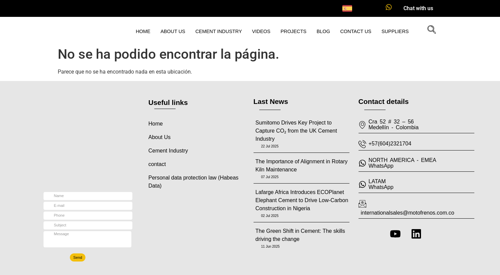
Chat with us (418, 8)
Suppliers (395, 31)
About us (172, 31)
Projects (294, 31)
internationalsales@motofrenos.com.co (407, 213)
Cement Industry (218, 31)
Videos (261, 31)
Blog (323, 31)
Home (143, 31)
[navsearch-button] (429, 30)
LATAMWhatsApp (381, 184)
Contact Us (355, 31)
